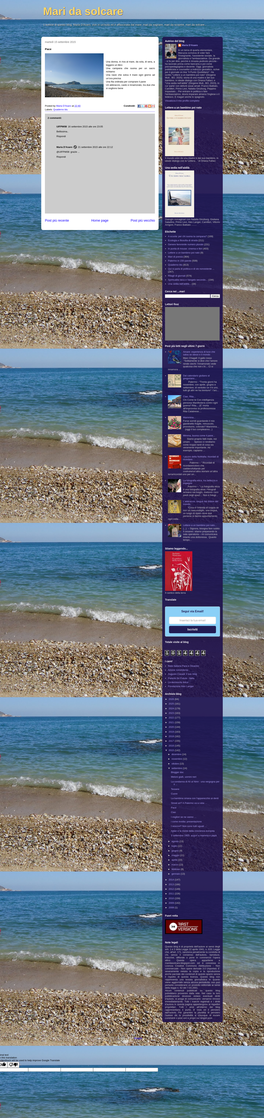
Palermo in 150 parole (179, 260)
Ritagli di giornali (176, 275)
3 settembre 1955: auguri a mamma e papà (194, 835)
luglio (175, 846)
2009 (172, 903)
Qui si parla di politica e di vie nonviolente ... (191, 268)
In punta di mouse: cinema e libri (185, 248)
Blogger (138, 1038)
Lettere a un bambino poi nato (184, 252)
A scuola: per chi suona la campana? (187, 236)
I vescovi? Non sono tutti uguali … (189, 826)
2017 (172, 741)
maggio (176, 855)
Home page (99, 220)
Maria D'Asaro (64, 105)
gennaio (176, 873)
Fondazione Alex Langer (181, 686)
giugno (175, 850)
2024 (172, 708)
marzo (175, 864)
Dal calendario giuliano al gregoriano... (196, 377)
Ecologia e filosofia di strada (183, 240)
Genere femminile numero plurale (185, 244)
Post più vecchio (143, 220)
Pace (173, 807)
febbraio (176, 869)
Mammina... (189, 417)
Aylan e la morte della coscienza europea (192, 831)
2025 (172, 703)
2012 (172, 889)
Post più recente (57, 220)
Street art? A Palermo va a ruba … (189, 803)
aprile (175, 859)
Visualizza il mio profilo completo (182, 100)
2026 (172, 699)
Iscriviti (192, 629)
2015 (172, 750)
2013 (172, 884)
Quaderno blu (60, 109)
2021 (172, 722)
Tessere (175, 789)
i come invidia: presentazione (186, 821)
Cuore (174, 793)
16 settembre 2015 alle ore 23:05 (85, 126)
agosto (175, 841)
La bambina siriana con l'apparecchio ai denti (195, 798)
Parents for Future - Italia (181, 678)
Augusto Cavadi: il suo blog (182, 674)
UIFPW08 (61, 126)
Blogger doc (177, 772)
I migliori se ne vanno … (183, 817)
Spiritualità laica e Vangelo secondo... (188, 279)
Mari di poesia (175, 256)
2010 (172, 898)
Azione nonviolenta (178, 670)
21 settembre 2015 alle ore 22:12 (95, 147)
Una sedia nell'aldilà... (179, 283)
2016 (172, 745)
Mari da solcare (83, 11)
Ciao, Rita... (189, 396)
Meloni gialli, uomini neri (183, 776)
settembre (177, 768)
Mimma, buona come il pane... (199, 435)
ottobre (176, 763)
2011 (172, 893)
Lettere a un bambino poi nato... (200, 525)
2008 (172, 907)
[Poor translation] (13, 1065)
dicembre (177, 754)
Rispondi (61, 136)
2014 (172, 879)
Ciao (173, 812)
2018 (172, 736)
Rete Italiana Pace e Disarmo (183, 666)
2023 (172, 713)
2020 (172, 727)
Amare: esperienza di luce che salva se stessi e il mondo (199, 353)
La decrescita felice (178, 682)
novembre (177, 758)
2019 (172, 731)
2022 (172, 717)
